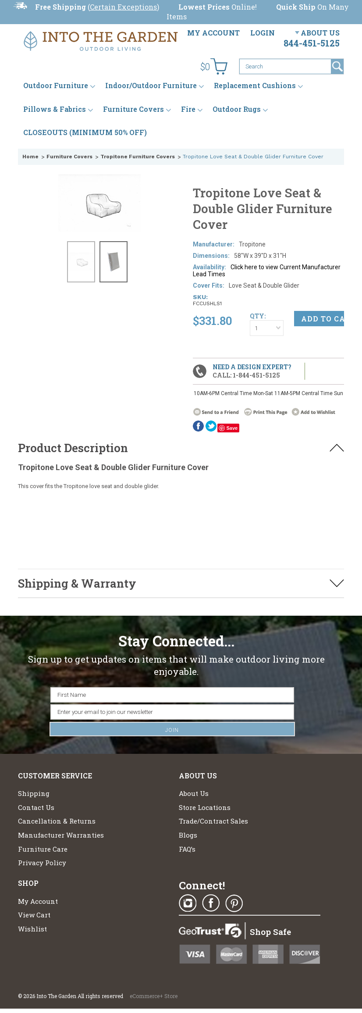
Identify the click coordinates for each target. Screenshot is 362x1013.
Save (232, 428)
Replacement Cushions (255, 85)
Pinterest (234, 903)
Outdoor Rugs (237, 109)
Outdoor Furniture (55, 85)
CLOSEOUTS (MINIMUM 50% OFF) (85, 132)
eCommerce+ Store (153, 995)
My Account (213, 32)
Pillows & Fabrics (54, 109)
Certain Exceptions (123, 6)
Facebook (198, 426)
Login (262, 32)
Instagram (187, 903)
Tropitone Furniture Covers (137, 156)
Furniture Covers (133, 109)
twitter (211, 426)
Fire (188, 109)
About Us (320, 32)
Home (30, 156)
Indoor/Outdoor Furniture (151, 85)
